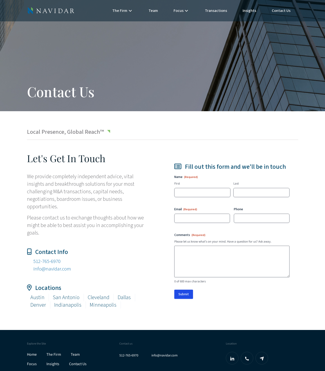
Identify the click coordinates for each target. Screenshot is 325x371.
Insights (249, 10)
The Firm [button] (122, 11)
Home (32, 354)
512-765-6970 (48, 261)
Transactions (216, 10)
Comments (189, 235)
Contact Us (281, 10)
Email (185, 209)
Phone (238, 209)
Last (236, 183)
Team (153, 10)
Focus (32, 364)
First (177, 183)
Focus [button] (181, 11)
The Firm (53, 354)
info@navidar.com (53, 269)
